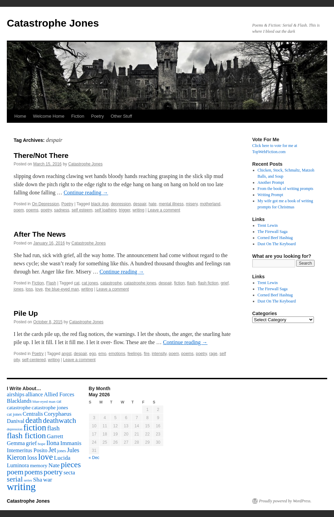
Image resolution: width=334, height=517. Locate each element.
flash (191, 283)
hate (152, 204)
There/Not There (41, 155)
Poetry (97, 116)
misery (191, 204)
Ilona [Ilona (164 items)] (52, 443)
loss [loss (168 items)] (32, 457)
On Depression (45, 204)
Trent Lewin (268, 225)
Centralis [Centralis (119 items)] (33, 414)
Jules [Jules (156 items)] (73, 450)
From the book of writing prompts (286, 188)
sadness (62, 210)
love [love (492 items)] (45, 456)
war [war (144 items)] (47, 479)
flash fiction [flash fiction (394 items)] (26, 435)
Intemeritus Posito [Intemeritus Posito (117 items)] (27, 450)
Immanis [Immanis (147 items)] (70, 443)
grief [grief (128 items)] (31, 443)
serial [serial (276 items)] (15, 479)
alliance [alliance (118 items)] (34, 394)
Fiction (77, 116)
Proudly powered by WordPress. (285, 501)
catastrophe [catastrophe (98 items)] (19, 407)
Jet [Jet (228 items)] (52, 450)
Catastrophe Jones (53, 23)
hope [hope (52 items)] (41, 444)
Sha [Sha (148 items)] (37, 479)
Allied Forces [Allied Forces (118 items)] (59, 394)
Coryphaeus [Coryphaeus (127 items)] (58, 414)
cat (76, 283)
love (39, 289)
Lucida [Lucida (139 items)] (62, 457)
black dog (99, 204)
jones (19, 289)
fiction (179, 283)
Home (20, 116)
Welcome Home (48, 116)
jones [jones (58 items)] (61, 450)
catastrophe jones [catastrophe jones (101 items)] (50, 407)
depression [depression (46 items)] (14, 429)
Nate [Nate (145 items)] (54, 465)
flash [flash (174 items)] (53, 428)
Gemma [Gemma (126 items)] (16, 443)
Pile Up (26, 313)
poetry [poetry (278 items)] (53, 472)
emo (102, 353)
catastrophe (111, 283)
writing (139, 210)
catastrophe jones (140, 283)
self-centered (33, 359)
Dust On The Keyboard (277, 243)
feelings (134, 353)
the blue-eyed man (62, 289)
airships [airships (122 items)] (16, 394)
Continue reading (86, 192)
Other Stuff (121, 116)
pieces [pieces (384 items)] (71, 464)
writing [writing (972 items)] (21, 486)
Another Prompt (271, 182)
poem (19, 210)
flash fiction (208, 283)
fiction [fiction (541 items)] (35, 427)
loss (29, 289)
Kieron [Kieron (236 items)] (16, 457)
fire (147, 353)
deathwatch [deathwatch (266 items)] (59, 420)
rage (213, 353)
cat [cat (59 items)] (59, 401)
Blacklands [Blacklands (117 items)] (19, 401)
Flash (51, 283)
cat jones (90, 283)
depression (121, 204)
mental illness (171, 204)
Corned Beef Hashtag (275, 237)
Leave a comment (164, 210)
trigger (124, 210)
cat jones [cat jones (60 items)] (14, 414)
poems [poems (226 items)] (34, 472)
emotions (117, 353)
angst (66, 353)
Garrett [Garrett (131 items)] (55, 436)
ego (92, 353)
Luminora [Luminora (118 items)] (18, 465)
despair (140, 204)
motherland (210, 204)
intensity (159, 353)
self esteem (82, 210)
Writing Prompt (270, 194)
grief (224, 283)
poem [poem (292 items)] (15, 472)
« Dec (94, 457)
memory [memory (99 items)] (38, 465)
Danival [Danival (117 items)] (16, 421)
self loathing (106, 210)
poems (32, 210)
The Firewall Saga (273, 231)
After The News (40, 234)
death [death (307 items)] (34, 420)
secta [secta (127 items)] (69, 472)
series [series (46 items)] (28, 480)
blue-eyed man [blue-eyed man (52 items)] (43, 401)
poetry (46, 210)
